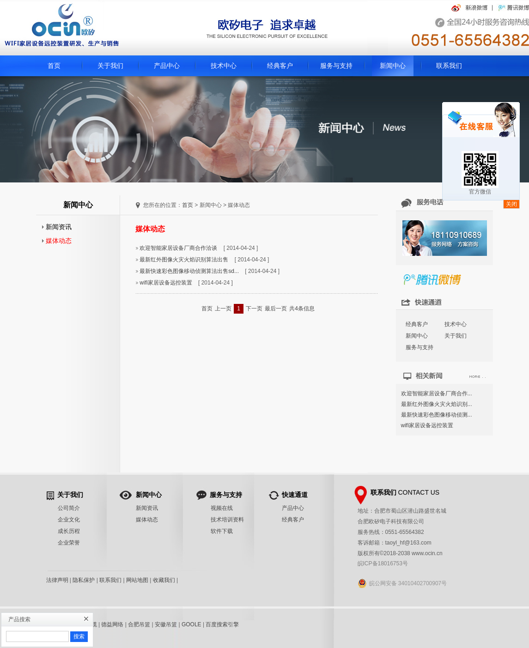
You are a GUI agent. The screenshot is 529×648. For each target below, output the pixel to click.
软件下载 (222, 531)
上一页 (223, 308)
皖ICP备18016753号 (383, 563)
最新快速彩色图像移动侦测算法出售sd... (189, 271)
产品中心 (167, 65)
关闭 (511, 204)
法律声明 (57, 580)
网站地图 (137, 580)
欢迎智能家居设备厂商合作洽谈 (178, 248)
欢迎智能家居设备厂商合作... (436, 393)
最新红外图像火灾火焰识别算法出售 (184, 259)
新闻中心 (393, 65)
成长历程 (69, 531)
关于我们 (110, 65)
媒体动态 (57, 240)
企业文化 (69, 519)
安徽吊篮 (166, 624)
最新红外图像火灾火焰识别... (436, 404)
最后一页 (276, 308)
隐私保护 (84, 580)
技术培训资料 (227, 519)
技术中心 (224, 65)
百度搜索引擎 (222, 624)
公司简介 (69, 508)
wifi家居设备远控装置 (166, 282)
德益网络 (112, 624)
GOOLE (191, 624)
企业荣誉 (69, 542)
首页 (54, 65)
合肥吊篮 (139, 624)
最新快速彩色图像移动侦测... (436, 415)
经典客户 (280, 65)
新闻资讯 (57, 226)
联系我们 (449, 65)
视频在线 (222, 508)
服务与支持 (336, 65)
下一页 (254, 308)
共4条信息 (302, 308)
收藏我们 (164, 580)
